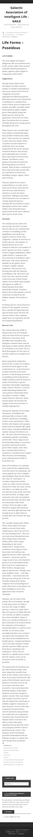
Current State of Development (13, 760)
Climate (5, 753)
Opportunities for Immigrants (13, 764)
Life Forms (6, 755)
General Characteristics (11, 750)
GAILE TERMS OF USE (12, 817)
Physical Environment (10, 748)
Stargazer (21, 834)
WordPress (11, 834)
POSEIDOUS (7, 746)
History (5, 757)
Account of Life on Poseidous (13, 762)
